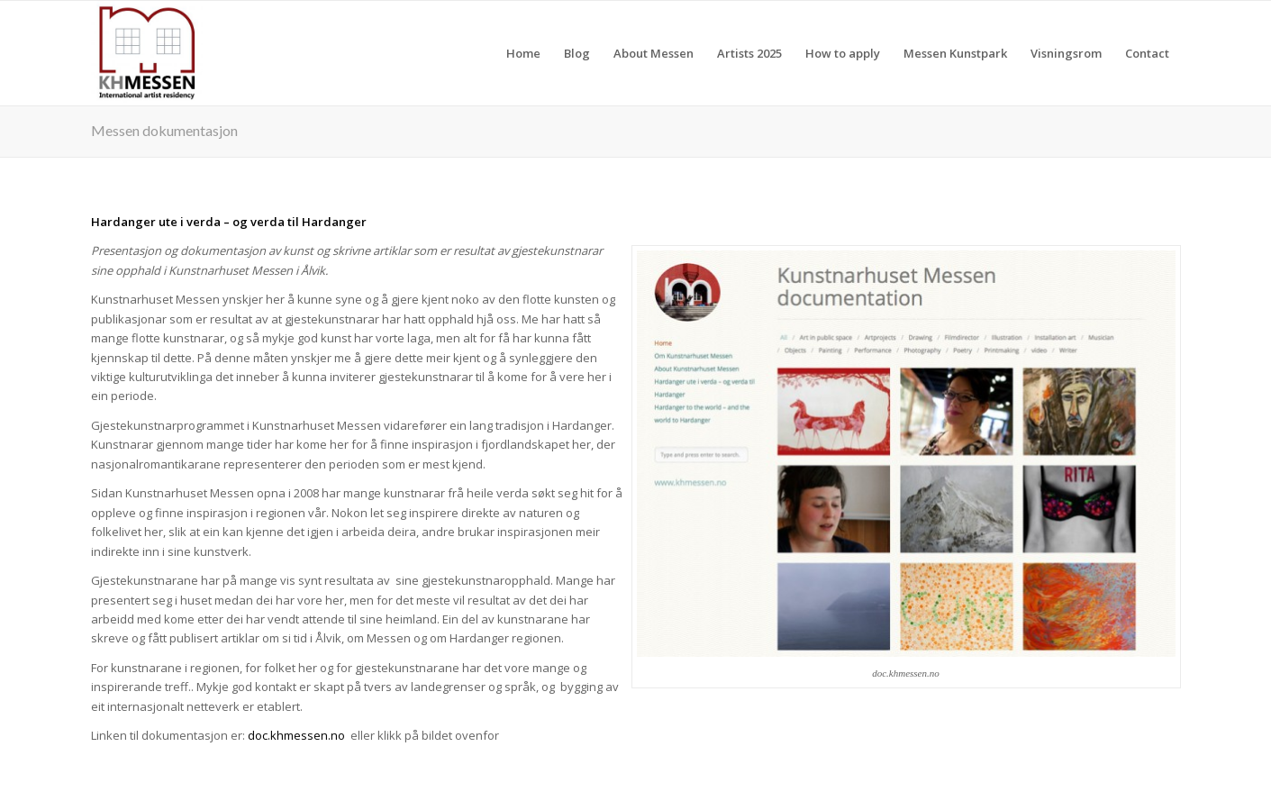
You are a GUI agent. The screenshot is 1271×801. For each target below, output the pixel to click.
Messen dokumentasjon (164, 130)
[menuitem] (523, 53)
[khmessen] (147, 53)
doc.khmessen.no (296, 735)
